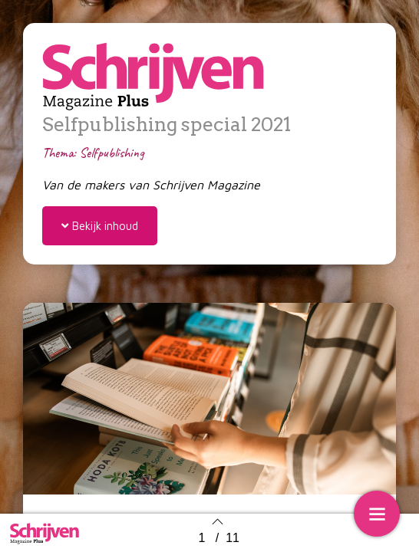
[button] (99, 225)
